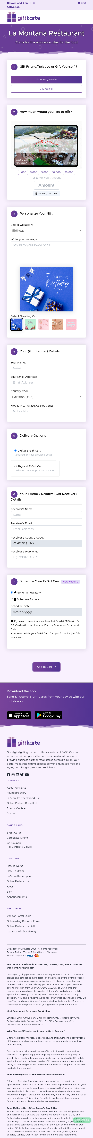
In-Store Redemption (19, 876)
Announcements (17, 897)
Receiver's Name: (22, 509)
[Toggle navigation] (82, 17)
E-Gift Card (37, 1085)
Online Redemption (18, 881)
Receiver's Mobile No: (25, 551)
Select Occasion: (22, 225)
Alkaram (57, 1132)
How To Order (15, 871)
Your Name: (18, 362)
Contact (11, 813)
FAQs (10, 886)
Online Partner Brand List (22, 803)
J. (51, 1132)
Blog (9, 892)
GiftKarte (12, 1038)
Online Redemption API (21, 926)
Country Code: (20, 391)
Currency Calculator (47, 194)
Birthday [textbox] (18, 230)
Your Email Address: (24, 377)
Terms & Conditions (33, 952)
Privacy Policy (14, 952)
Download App (17, 3)
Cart (81, 3)
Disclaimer (52, 952)
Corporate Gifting (17, 838)
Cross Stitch (32, 1135)
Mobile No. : (32, 405)
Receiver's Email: (22, 523)
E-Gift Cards (14, 832)
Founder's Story (16, 793)
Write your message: (24, 239)
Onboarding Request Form (23, 921)
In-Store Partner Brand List (23, 798)
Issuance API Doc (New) (21, 931)
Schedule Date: (21, 606)
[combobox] (46, 231)
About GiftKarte (16, 788)
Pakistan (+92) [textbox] (22, 397)
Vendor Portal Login (19, 916)
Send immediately (26, 592)
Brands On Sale (16, 808)
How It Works (15, 866)
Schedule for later (25, 599)
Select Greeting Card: (25, 316)
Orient (66, 1132)
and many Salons (49, 1135)
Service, (20, 1135)
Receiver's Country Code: (27, 537)
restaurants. (70, 1135)
